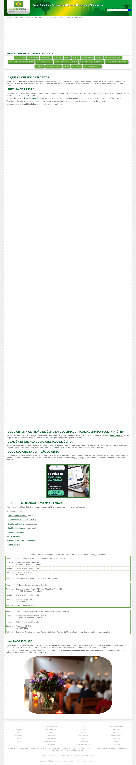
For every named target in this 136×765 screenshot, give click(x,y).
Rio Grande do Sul (116, 727)
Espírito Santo (51, 729)
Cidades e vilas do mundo (83, 755)
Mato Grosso (51, 738)
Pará (83, 727)
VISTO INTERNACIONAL (53, 66)
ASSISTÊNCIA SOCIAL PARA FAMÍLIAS (66, 61)
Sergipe (116, 741)
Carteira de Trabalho (16, 532)
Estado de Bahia (19, 17)
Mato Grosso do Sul (51, 741)
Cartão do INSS (14, 545)
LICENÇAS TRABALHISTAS (113, 57)
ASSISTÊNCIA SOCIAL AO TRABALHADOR (21, 61)
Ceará (19, 741)
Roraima (116, 732)
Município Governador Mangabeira (35, 17)
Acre (18, 727)
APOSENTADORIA (87, 57)
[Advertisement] (68, 35)
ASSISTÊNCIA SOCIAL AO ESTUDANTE (91, 61)
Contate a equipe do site (63, 755)
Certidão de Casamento (17, 528)
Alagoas (19, 730)
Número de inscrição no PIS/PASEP (21, 540)
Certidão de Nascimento (17, 524)
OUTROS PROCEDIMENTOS (92, 66)
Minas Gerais (51, 744)
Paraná (83, 732)
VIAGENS (66, 66)
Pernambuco (83, 735)
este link (42, 652)
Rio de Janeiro (84, 741)
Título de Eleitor (14, 536)
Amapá (18, 733)
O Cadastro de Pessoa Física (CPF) (21, 520)
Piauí (83, 738)
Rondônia (116, 729)
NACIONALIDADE (46, 57)
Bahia (19, 738)
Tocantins (116, 744)
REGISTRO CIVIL (20, 57)
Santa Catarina (116, 735)
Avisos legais (48, 755)
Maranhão (51, 735)
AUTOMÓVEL (39, 66)
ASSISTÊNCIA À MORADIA (44, 61)
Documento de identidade (17, 516)
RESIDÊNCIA (58, 57)
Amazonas (19, 736)
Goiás (51, 732)
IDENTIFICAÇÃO (33, 57)
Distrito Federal (51, 727)
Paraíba (83, 729)
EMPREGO (99, 57)
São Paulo (116, 738)
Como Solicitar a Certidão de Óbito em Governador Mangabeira (68, 5)
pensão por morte (116, 436)
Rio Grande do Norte (83, 744)
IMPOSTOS (76, 57)
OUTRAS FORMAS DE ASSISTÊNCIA (116, 61)
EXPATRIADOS (76, 66)
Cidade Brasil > (10, 17)
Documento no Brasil (32, 98)
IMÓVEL (67, 57)
